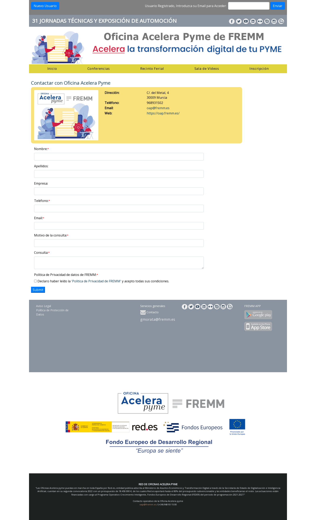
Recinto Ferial (152, 68)
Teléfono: (42, 200)
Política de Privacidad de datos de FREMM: (66, 274)
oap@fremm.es (158, 108)
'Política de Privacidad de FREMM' (96, 281)
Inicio (52, 68)
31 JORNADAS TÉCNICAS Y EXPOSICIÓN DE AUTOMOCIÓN (104, 20)
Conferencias (98, 68)
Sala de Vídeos (206, 68)
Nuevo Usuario (45, 6)
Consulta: (42, 252)
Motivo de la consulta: (51, 235)
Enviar (277, 6)
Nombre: (41, 149)
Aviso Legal (43, 306)
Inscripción (259, 68)
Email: (39, 218)
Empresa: (41, 183)
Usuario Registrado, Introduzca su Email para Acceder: (186, 6)
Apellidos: (41, 166)
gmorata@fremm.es (157, 319)
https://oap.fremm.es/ (163, 113)
